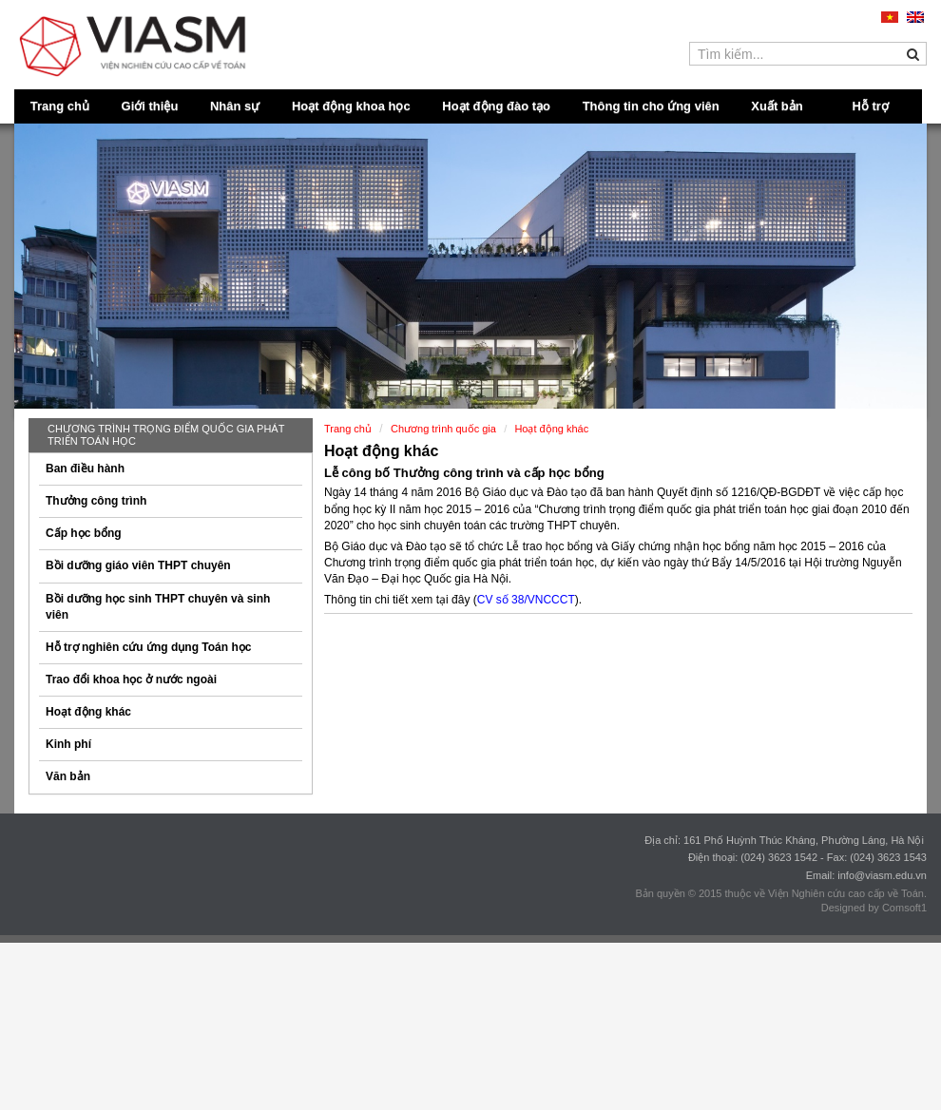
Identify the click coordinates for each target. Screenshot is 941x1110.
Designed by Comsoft (871, 907)
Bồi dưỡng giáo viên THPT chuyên (138, 565)
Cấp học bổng (84, 533)
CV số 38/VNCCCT (526, 599)
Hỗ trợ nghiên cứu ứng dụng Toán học (148, 647)
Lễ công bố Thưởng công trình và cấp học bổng (464, 473)
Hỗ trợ (871, 106)
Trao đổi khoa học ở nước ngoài (131, 679)
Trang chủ (59, 106)
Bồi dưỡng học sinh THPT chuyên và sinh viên (158, 607)
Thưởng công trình (96, 500)
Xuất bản (776, 106)
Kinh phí (68, 744)
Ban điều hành (85, 468)
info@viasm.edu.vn (882, 875)
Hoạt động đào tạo (496, 106)
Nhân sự (234, 106)
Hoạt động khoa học (351, 106)
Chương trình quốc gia (443, 428)
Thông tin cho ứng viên (651, 106)
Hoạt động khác (88, 711)
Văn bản (68, 776)
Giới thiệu (150, 106)
